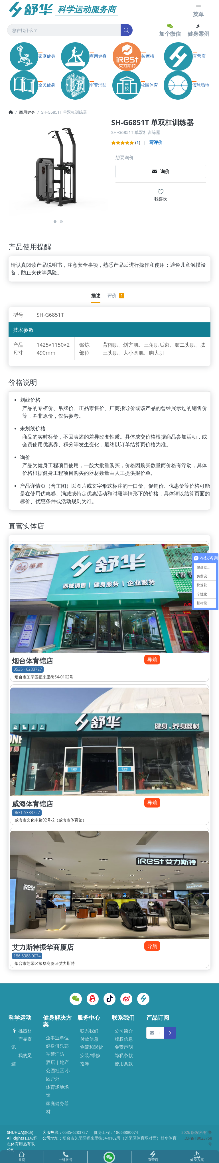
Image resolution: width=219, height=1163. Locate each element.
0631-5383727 (27, 812)
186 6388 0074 (27, 956)
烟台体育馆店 (32, 660)
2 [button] (61, 221)
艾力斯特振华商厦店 (43, 947)
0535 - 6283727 (28, 669)
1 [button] (55, 221)
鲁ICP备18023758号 (198, 1138)
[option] (58, 167)
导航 (152, 659)
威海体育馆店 (32, 803)
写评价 (155, 142)
